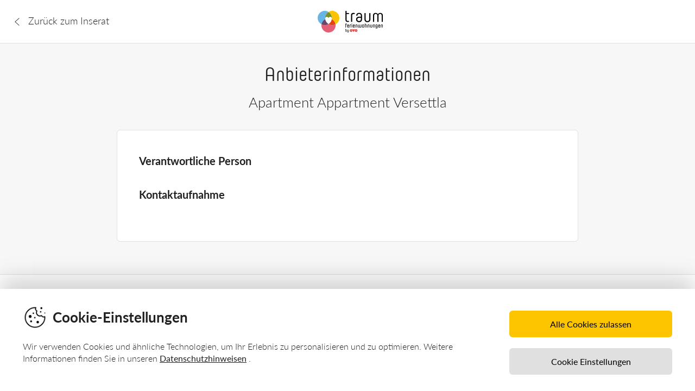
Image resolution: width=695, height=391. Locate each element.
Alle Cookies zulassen (590, 324)
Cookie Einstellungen (591, 361)
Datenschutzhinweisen (203, 358)
